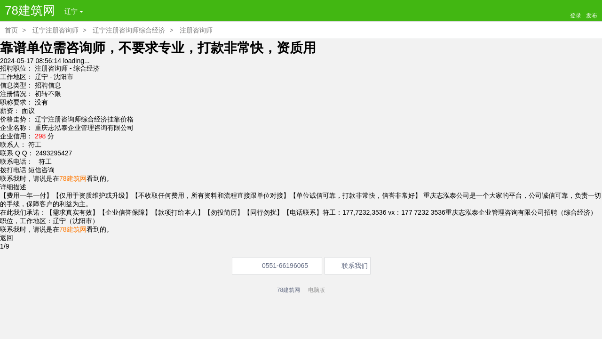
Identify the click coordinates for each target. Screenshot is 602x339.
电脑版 (316, 290)
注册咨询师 (196, 30)
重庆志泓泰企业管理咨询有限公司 (84, 127)
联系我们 (354, 265)
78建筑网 (30, 10)
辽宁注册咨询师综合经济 (129, 30)
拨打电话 (13, 170)
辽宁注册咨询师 (55, 30)
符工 (43, 161)
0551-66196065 (285, 265)
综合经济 (86, 68)
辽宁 (73, 11)
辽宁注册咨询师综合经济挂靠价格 (84, 119)
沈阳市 (63, 77)
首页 (11, 30)
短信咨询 (41, 170)
